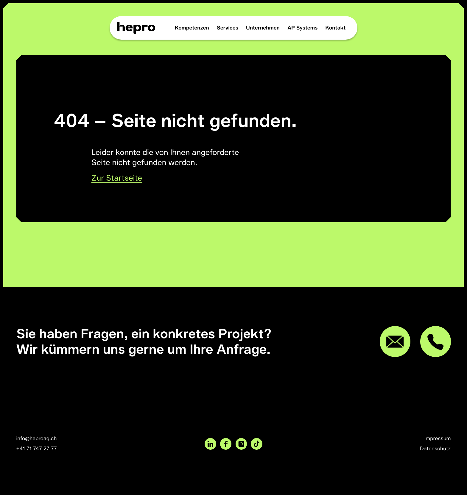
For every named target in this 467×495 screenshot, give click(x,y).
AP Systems (302, 27)
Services (227, 27)
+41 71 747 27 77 (36, 448)
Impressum (437, 438)
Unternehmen (263, 27)
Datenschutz (435, 448)
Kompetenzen (192, 27)
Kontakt (336, 27)
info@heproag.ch (36, 438)
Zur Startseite (116, 178)
